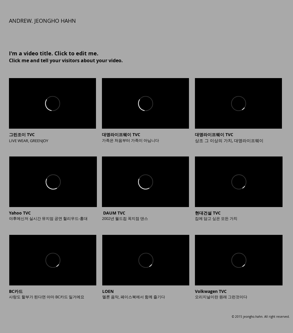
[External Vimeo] (52, 103)
